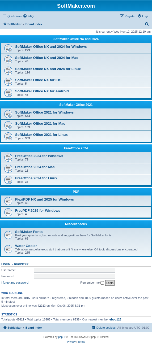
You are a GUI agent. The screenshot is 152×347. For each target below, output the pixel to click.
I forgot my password (14, 282)
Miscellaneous (76, 224)
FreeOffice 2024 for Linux (36, 178)
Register (21, 264)
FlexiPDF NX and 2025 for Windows (44, 199)
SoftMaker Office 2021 (75, 105)
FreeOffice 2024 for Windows (39, 156)
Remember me (92, 283)
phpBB (62, 337)
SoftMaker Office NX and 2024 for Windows (51, 47)
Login (5, 264)
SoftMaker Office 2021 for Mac (40, 123)
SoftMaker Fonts (29, 232)
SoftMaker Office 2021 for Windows (44, 112)
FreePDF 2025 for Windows (37, 210)
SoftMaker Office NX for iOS (38, 80)
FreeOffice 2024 (76, 148)
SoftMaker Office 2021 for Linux (41, 135)
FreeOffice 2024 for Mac (35, 167)
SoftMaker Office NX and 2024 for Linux (48, 69)
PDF (76, 192)
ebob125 (115, 319)
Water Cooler (26, 246)
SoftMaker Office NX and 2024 (76, 39)
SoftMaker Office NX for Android (42, 91)
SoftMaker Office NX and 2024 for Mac (46, 58)
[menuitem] (28, 16)
